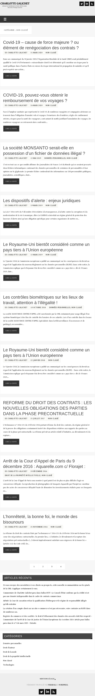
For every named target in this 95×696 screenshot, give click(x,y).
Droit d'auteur (9, 648)
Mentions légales (47, 679)
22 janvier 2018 (38, 360)
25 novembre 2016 (39, 527)
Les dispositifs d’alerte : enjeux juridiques (42, 200)
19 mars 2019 (36, 205)
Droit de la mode (10, 652)
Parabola (52, 685)
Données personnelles (55, 158)
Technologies (8, 665)
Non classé (51, 53)
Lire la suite (11, 76)
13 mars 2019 (36, 255)
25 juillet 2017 (38, 419)
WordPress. (63, 685)
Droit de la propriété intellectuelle (23, 475)
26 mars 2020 (36, 105)
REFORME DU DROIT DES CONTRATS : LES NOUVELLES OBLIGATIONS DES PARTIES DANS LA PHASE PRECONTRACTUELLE (47, 408)
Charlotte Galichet (17, 53)
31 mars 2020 (36, 53)
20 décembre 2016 (39, 471)
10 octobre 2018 (38, 307)
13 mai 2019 (36, 158)
